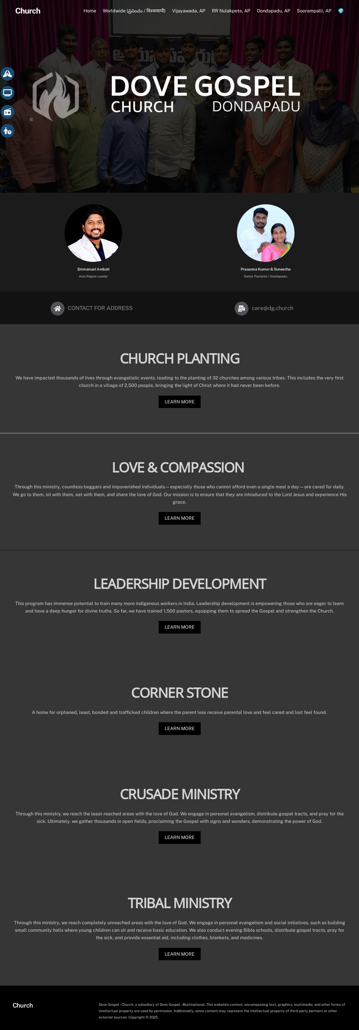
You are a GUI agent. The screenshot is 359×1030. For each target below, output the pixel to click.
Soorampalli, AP (314, 11)
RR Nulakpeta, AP (231, 11)
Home (89, 11)
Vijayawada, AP (188, 11)
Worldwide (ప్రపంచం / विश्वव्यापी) (134, 11)
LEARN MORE (180, 395)
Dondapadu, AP (273, 11)
